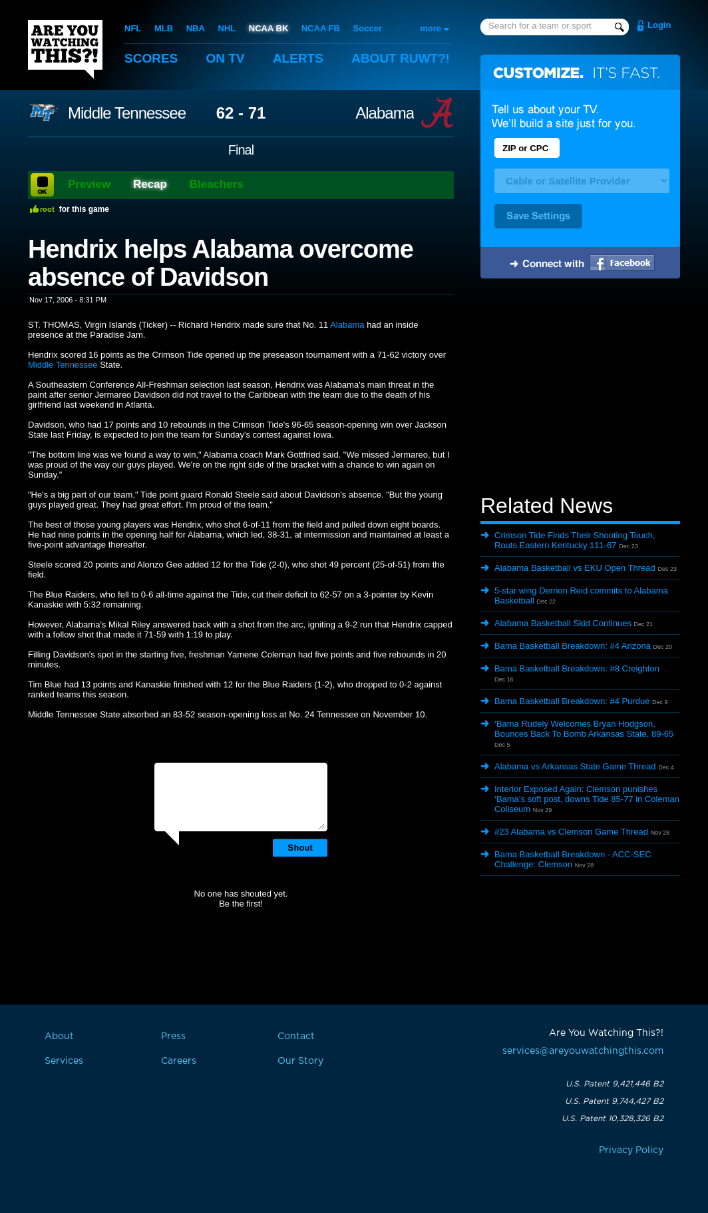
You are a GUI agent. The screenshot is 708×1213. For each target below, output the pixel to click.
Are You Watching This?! (65, 49)
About (400, 58)
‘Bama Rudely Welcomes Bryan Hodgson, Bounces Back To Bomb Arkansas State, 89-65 (583, 729)
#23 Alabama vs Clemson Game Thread (571, 832)
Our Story (300, 1061)
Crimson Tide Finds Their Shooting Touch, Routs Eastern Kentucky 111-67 (574, 540)
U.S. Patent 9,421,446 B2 (614, 1084)
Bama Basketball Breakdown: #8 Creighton (576, 668)
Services (64, 1061)
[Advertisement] (580, 388)
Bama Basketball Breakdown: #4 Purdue (571, 701)
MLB (163, 28)
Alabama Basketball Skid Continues (562, 623)
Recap (150, 184)
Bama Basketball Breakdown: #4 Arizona (572, 646)
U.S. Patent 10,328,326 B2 (612, 1118)
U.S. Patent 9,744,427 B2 (614, 1101)
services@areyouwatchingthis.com (582, 1051)
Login (659, 25)
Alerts (298, 58)
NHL (227, 28)
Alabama (384, 113)
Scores (151, 58)
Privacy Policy (631, 1150)
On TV (225, 58)
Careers (178, 1061)
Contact (296, 1036)
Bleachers (217, 184)
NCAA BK (268, 28)
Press (173, 1036)
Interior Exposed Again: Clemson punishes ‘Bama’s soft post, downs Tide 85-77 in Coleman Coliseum (586, 799)
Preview (89, 184)
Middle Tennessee (127, 113)
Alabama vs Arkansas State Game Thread (575, 766)
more (430, 28)
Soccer (367, 28)
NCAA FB (320, 28)
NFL (132, 28)
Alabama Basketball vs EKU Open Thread (574, 568)
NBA (195, 28)
